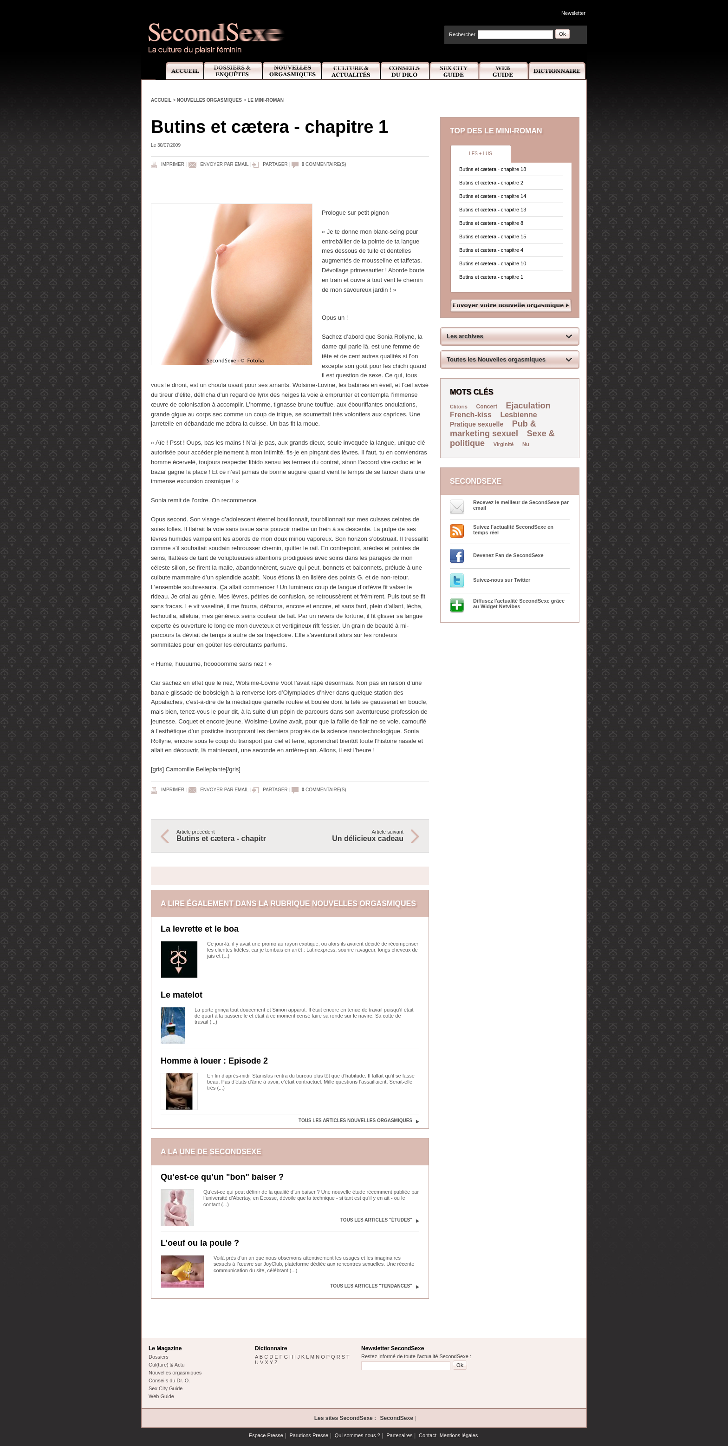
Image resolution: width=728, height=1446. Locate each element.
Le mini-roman (265, 100)
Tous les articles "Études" (376, 1220)
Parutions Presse (308, 1435)
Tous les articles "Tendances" (371, 1285)
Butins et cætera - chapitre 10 (492, 263)
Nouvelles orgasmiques (209, 100)
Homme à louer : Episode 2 (214, 1060)
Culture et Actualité (351, 71)
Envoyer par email (224, 164)
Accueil (179, 71)
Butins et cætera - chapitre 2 (491, 182)
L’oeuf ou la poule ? (200, 1243)
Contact (427, 1435)
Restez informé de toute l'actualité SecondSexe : (416, 1356)
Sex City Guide (454, 71)
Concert (486, 406)
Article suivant (351, 836)
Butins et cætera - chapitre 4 (491, 250)
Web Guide (503, 71)
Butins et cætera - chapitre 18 (492, 169)
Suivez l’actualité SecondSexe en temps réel (513, 529)
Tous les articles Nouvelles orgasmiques (355, 1120)
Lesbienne (518, 415)
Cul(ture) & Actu (167, 1364)
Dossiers (159, 1357)
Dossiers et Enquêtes (232, 71)
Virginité (504, 444)
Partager (275, 164)
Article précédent (228, 836)
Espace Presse (266, 1435)
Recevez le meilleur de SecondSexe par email (521, 505)
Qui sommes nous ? (357, 1435)
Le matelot (181, 994)
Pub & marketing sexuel (493, 428)
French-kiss (471, 415)
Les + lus (480, 153)
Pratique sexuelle (476, 424)
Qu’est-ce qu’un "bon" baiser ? (222, 1177)
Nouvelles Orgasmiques (292, 71)
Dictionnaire (557, 71)
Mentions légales (459, 1435)
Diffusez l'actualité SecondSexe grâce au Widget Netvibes (519, 603)
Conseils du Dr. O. (169, 1380)
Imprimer (172, 164)
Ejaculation (528, 405)
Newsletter (573, 13)
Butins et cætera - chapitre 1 (491, 277)
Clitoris (459, 406)
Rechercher (462, 34)
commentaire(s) (324, 164)
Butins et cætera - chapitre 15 (492, 236)
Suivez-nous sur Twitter (501, 580)
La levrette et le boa (200, 928)
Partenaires (399, 1435)
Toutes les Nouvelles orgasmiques (496, 359)
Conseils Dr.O (405, 71)
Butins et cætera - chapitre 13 (492, 209)
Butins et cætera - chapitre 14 (492, 196)
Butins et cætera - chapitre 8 (491, 223)
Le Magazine (165, 1348)
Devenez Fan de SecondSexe (508, 555)
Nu (525, 444)
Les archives (465, 336)
